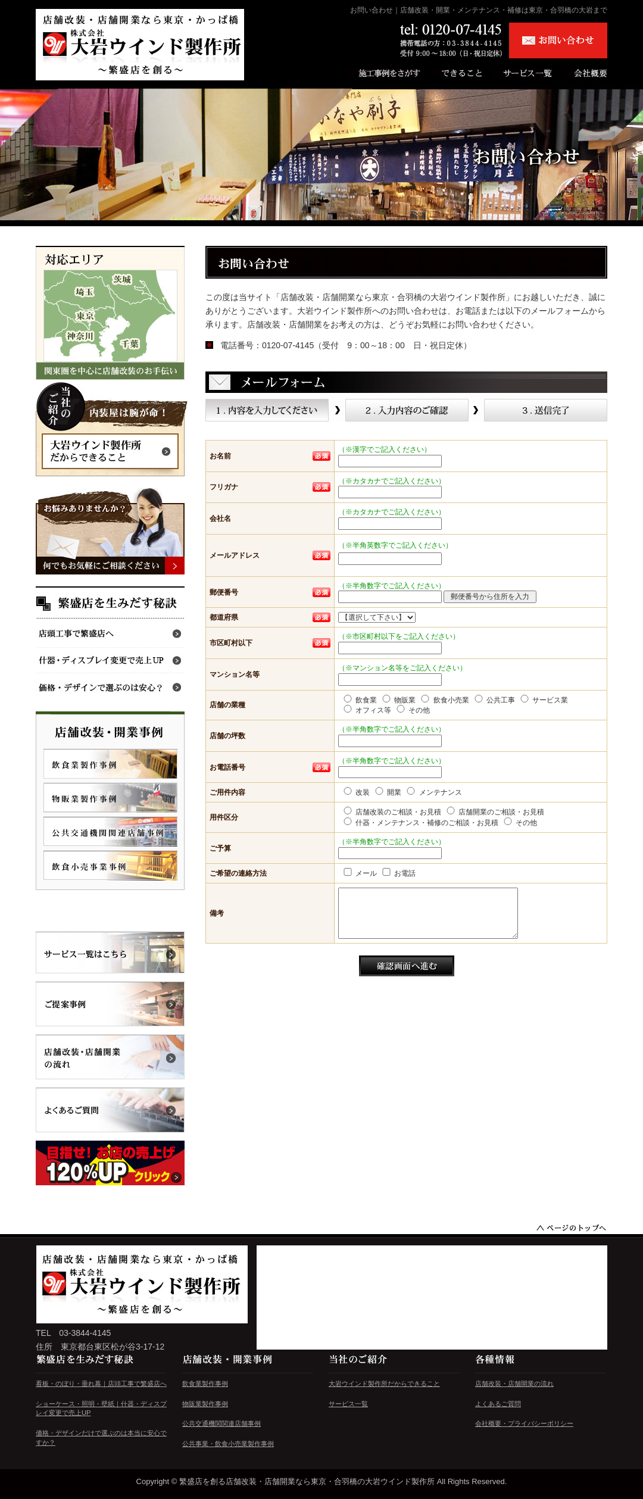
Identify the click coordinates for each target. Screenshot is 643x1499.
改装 (356, 792)
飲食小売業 (444, 699)
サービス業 (543, 699)
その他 (412, 709)
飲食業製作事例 (205, 1383)
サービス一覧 (348, 1403)
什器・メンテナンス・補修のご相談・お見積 (420, 822)
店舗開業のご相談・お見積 (494, 811)
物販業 (398, 699)
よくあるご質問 (498, 1403)
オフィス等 (366, 709)
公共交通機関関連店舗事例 (221, 1423)
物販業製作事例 (205, 1403)
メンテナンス (433, 792)
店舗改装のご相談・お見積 (391, 811)
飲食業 (359, 699)
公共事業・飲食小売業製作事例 (228, 1443)
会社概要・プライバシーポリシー (524, 1423)
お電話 (398, 872)
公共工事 (494, 699)
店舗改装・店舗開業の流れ (514, 1383)
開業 (387, 792)
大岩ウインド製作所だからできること (384, 1383)
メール (359, 872)
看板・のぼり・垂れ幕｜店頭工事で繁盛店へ (101, 1383)
